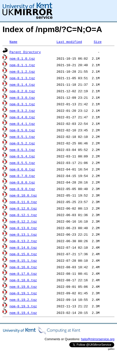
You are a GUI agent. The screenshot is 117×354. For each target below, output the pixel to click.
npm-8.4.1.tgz (22, 123)
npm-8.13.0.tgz (23, 228)
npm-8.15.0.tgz (23, 254)
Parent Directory (25, 52)
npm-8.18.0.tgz (23, 280)
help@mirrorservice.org (97, 339)
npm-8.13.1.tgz (23, 234)
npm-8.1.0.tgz (22, 58)
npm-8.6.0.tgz (22, 169)
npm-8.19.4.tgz (23, 312)
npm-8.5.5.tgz (22, 162)
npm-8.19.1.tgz (23, 293)
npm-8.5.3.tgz (22, 149)
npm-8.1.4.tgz (22, 84)
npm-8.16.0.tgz (23, 267)
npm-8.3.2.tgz (22, 110)
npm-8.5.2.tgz (22, 143)
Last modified (69, 41)
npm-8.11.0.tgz (23, 202)
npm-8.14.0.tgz (23, 247)
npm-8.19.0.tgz (23, 286)
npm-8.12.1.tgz (23, 215)
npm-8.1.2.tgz (22, 71)
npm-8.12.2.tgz (23, 221)
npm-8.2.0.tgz (22, 91)
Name (13, 41)
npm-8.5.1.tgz (22, 136)
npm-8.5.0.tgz (22, 130)
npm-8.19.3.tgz (23, 306)
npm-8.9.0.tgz (22, 189)
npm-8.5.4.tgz (22, 156)
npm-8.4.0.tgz (22, 117)
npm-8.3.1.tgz (22, 104)
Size (97, 41)
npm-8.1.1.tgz (22, 65)
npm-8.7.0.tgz (22, 175)
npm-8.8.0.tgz (22, 182)
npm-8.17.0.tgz (23, 273)
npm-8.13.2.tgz (23, 241)
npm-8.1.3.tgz (22, 78)
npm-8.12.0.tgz (23, 208)
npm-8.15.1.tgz (23, 260)
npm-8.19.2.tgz (23, 299)
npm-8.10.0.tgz (23, 195)
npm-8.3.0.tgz (22, 97)
